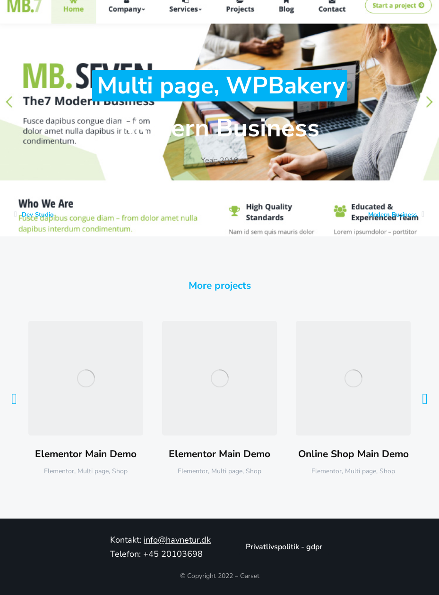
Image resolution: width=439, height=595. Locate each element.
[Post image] (85, 378)
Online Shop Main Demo (353, 454)
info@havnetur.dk (177, 539)
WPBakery (285, 85)
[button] (14, 399)
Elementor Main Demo (86, 454)
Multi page (155, 85)
